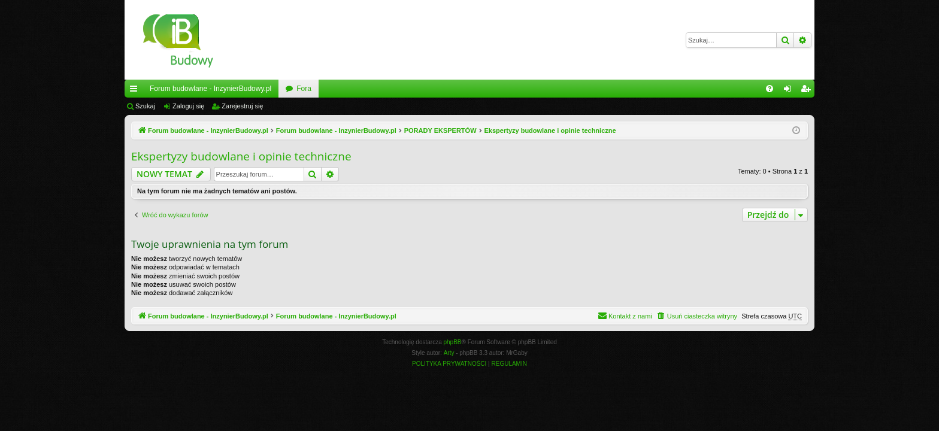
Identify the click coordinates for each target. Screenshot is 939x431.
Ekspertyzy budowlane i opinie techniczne (241, 156)
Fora (303, 88)
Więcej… (136, 91)
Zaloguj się (188, 106)
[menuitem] (770, 89)
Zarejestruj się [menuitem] (807, 91)
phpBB (453, 342)
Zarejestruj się (242, 106)
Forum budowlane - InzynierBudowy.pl (210, 88)
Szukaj (145, 106)
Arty (449, 353)
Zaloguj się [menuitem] (790, 91)
